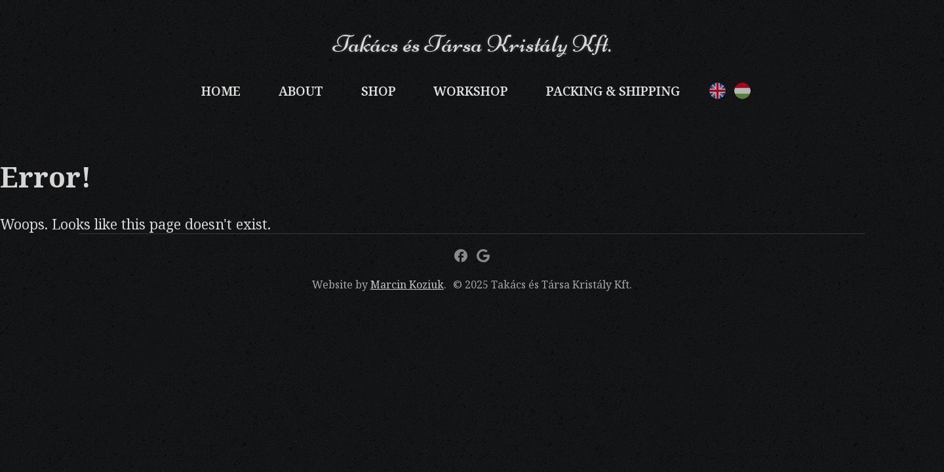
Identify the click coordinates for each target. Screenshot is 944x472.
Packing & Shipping (613, 91)
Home (221, 91)
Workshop (470, 91)
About (301, 91)
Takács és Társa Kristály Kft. (472, 43)
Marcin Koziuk (407, 284)
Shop (378, 91)
